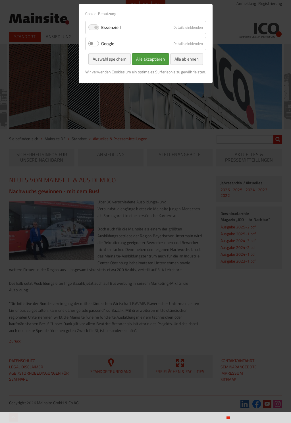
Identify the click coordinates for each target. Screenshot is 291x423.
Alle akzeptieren (150, 59)
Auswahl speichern (109, 59)
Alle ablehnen (186, 59)
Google (107, 43)
